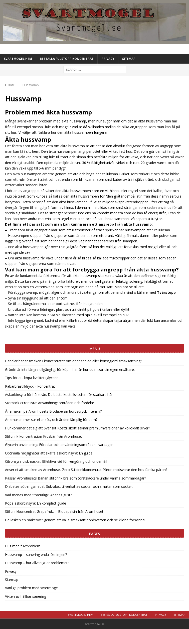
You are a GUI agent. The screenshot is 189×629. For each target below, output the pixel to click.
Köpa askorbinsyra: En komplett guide (35, 503)
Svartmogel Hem (18, 59)
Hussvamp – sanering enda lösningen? (36, 554)
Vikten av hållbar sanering (25, 596)
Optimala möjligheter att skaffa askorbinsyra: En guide (49, 453)
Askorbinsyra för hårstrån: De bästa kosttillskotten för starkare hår (59, 394)
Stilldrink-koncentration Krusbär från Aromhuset (43, 436)
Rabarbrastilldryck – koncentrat (30, 386)
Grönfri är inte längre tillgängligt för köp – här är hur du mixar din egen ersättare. (70, 369)
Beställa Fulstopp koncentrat (67, 59)
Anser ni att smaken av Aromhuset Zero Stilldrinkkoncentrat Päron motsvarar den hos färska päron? (86, 469)
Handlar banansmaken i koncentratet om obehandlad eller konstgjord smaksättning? (73, 361)
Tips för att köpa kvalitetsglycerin (32, 377)
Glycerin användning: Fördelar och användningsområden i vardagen (59, 444)
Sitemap (128, 59)
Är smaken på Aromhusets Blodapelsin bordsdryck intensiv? (53, 411)
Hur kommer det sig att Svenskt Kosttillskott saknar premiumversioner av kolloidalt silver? (77, 428)
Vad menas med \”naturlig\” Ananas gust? (38, 495)
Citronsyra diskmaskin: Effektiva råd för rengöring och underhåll (56, 461)
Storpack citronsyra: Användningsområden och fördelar (49, 402)
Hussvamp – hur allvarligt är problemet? (37, 562)
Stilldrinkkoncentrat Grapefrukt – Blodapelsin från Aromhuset (54, 511)
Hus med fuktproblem (22, 546)
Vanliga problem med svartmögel (32, 587)
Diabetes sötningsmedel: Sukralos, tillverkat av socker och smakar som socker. (69, 486)
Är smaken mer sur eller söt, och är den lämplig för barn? (51, 419)
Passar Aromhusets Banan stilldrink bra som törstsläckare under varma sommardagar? (75, 478)
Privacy (107, 59)
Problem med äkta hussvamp (48, 112)
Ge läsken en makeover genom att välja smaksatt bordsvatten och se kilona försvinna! (75, 520)
